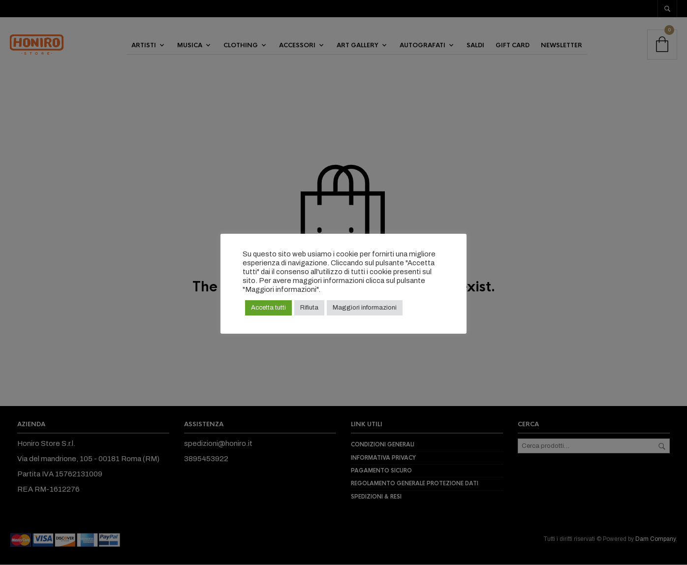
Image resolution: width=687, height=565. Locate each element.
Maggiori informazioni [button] (365, 307)
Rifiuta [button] (309, 307)
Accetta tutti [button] (268, 307)
